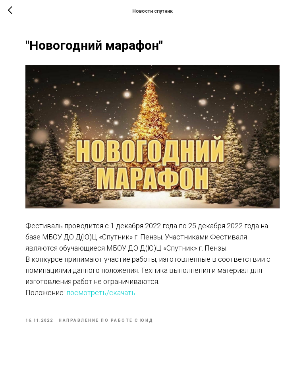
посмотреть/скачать (100, 292)
